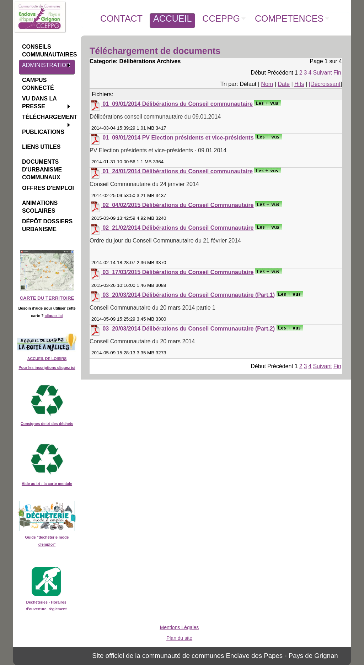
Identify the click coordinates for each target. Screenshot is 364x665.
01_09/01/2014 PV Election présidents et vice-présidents (177, 138)
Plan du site (179, 638)
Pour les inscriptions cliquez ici (46, 367)
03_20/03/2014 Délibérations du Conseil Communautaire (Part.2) (188, 329)
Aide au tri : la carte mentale (47, 483)
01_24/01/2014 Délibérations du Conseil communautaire (177, 171)
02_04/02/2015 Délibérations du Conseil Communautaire (177, 205)
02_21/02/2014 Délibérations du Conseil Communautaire (177, 228)
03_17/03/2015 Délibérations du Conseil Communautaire (177, 272)
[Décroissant (325, 84)
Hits (299, 84)
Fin (337, 73)
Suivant (322, 73)
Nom (267, 84)
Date (284, 84)
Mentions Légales (179, 627)
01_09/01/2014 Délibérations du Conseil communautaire (177, 104)
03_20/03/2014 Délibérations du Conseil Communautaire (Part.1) (188, 295)
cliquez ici (53, 316)
